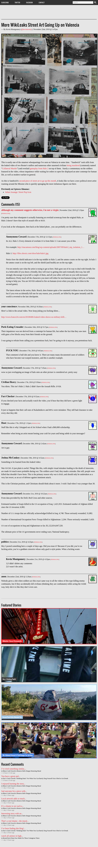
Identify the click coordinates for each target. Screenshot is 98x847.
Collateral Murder (9, 168)
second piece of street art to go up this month (37, 181)
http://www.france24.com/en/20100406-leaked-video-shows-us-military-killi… (33, 317)
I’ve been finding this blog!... (13, 828)
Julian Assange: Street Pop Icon (18, 192)
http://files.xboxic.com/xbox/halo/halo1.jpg (30, 253)
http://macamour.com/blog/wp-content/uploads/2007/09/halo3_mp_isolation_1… (50, 247)
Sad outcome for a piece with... (14, 791)
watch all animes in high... (12, 836)
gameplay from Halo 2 (39, 168)
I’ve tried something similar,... (13, 769)
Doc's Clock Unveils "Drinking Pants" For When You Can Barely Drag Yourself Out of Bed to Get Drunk (35, 778)
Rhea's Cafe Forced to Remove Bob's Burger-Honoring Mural (22, 771)
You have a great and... (10, 776)
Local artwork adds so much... (13, 799)
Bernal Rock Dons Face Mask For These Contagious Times (21, 838)
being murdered (73, 165)
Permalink (6, 213)
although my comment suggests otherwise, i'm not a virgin (29, 210)
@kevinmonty (26, 29)
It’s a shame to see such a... (12, 806)
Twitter (17, 2)
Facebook (29, 2)
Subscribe (5, 2)
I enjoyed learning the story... (13, 784)
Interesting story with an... (12, 813)
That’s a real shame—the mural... (15, 821)
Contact (42, 2)
